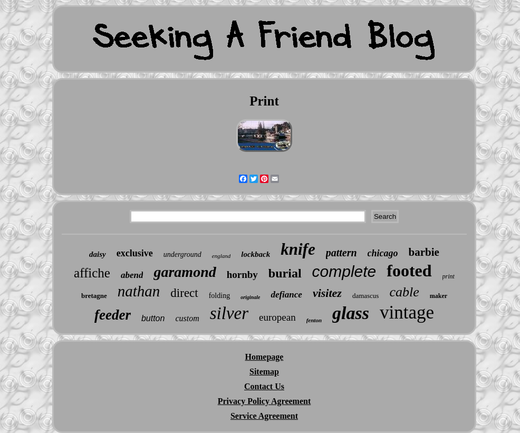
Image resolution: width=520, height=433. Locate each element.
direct (184, 293)
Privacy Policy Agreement (264, 401)
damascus (365, 296)
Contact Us (264, 386)
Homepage (264, 356)
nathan (139, 291)
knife (298, 249)
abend (132, 275)
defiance (286, 295)
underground (182, 254)
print (448, 276)
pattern (341, 252)
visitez (327, 293)
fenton (314, 320)
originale (250, 297)
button (153, 318)
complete (344, 271)
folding (219, 296)
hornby (242, 274)
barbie (424, 252)
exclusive (135, 253)
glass (350, 313)
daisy (97, 254)
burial (285, 273)
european (277, 317)
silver (229, 313)
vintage (407, 312)
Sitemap (264, 371)
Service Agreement (264, 415)
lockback (255, 254)
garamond (184, 272)
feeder (112, 315)
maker (438, 296)
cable (404, 292)
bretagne (94, 296)
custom (187, 318)
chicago (383, 253)
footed (409, 270)
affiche (92, 273)
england (221, 256)
